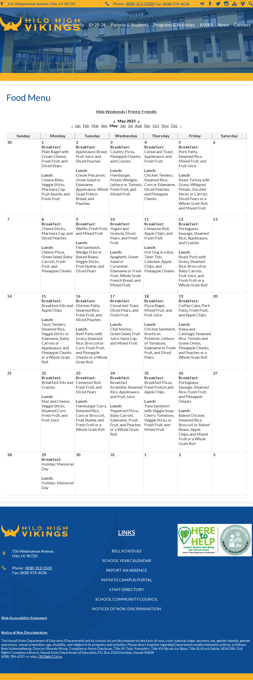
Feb (86, 125)
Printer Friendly (142, 111)
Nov (165, 125)
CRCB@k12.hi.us (50, 656)
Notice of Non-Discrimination (24, 632)
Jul (130, 125)
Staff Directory (126, 589)
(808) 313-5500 (139, 3)
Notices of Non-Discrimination (126, 608)
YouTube (234, 3)
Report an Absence (126, 570)
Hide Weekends (110, 111)
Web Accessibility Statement (24, 618)
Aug (138, 125)
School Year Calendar (126, 560)
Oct (155, 125)
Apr (104, 125)
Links (126, 532)
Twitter (218, 3)
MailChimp (202, 3)
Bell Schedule (127, 550)
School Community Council (126, 599)
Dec (174, 125)
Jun (123, 125)
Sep (147, 125)
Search (251, 3)
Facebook (210, 3)
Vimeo (242, 3)
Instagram (226, 3)
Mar (95, 125)
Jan (78, 125)
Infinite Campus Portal (126, 579)
